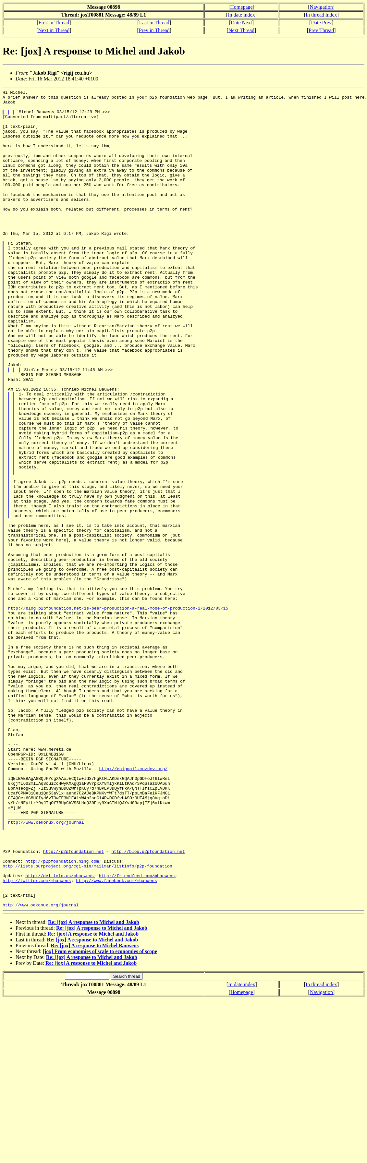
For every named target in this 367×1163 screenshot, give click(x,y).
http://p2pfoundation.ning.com (62, 1016)
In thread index (321, 15)
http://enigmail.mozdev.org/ (133, 905)
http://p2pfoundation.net (73, 1004)
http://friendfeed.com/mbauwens (137, 1033)
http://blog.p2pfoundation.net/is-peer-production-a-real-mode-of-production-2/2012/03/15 (118, 712)
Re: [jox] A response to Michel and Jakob (93, 1085)
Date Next (241, 22)
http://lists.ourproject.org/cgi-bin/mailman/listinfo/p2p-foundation (87, 1021)
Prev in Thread (154, 30)
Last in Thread (154, 22)
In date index (241, 15)
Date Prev (321, 22)
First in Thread (53, 22)
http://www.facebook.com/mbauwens (116, 1039)
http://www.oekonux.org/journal (46, 969)
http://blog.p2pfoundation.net (148, 1004)
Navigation (321, 7)
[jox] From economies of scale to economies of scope (100, 1115)
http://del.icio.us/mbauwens (59, 1033)
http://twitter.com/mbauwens (37, 1039)
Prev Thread (321, 30)
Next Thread (241, 30)
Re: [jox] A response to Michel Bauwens (95, 1109)
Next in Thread (54, 30)
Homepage (241, 7)
